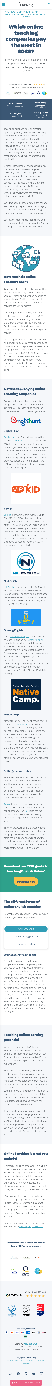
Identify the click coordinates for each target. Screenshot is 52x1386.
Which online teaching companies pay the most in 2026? (26, 16)
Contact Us (26, 1364)
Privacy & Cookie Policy (35, 1360)
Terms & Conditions (14, 1360)
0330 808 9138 (30, 1344)
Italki (27, 811)
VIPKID (7, 515)
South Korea (21, 440)
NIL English (9, 587)
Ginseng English (35, 640)
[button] (3, 4)
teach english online (20, 12)
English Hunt (10, 437)
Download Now (26, 881)
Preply (7, 804)
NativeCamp (22, 724)
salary (35, 12)
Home (6, 12)
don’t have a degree (19, 636)
